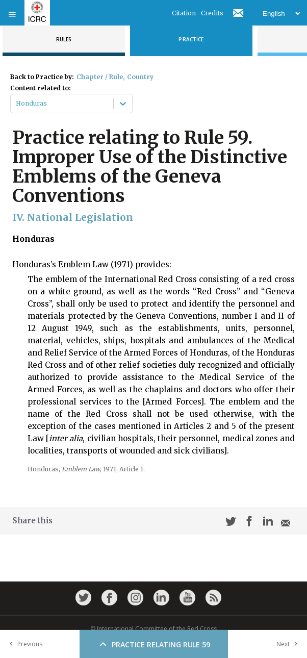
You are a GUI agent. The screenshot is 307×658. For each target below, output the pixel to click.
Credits (212, 13)
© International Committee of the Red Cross (153, 628)
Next (289, 644)
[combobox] (16, 103)
